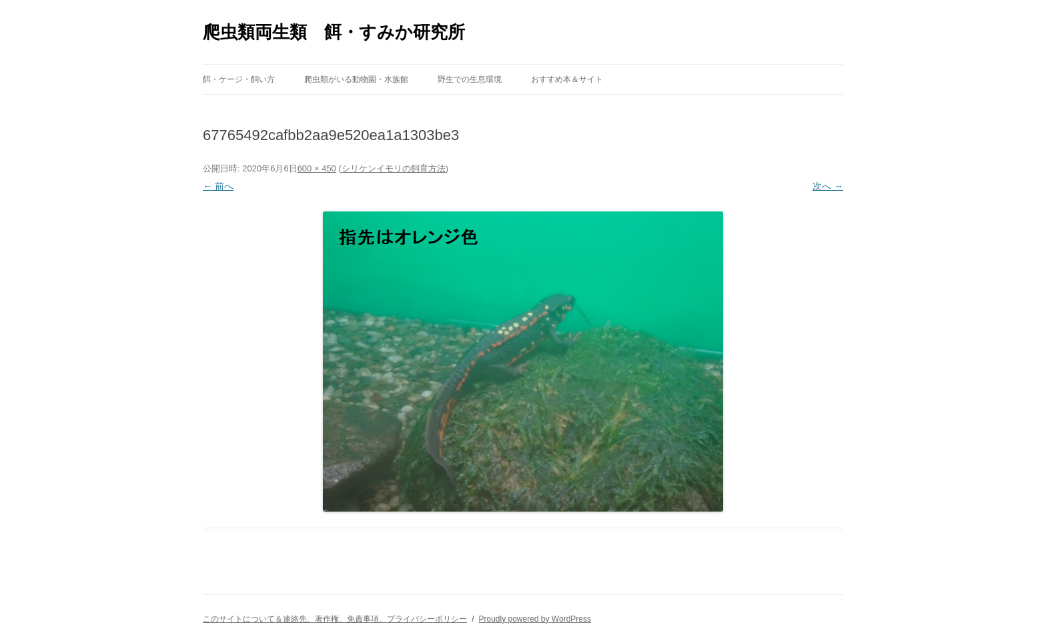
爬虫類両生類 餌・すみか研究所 (334, 32)
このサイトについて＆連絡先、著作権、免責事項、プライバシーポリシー (335, 619)
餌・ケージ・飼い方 (239, 79)
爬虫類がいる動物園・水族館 (356, 79)
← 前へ (218, 186)
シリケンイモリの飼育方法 (394, 168)
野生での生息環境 (470, 79)
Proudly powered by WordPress (534, 619)
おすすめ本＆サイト (567, 79)
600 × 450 (317, 168)
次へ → (828, 186)
